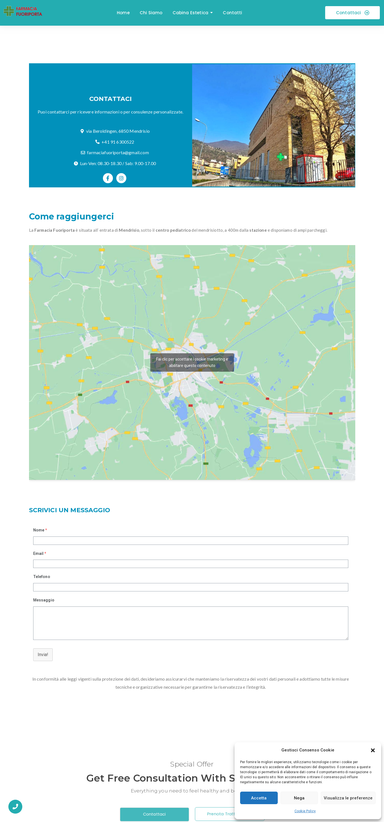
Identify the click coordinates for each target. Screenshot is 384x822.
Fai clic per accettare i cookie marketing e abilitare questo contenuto (192, 362)
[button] (373, 750)
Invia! (43, 654)
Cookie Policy (305, 811)
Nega (299, 798)
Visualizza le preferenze (348, 798)
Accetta (259, 798)
